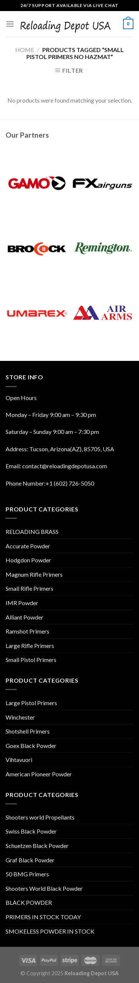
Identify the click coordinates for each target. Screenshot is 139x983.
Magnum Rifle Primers (34, 574)
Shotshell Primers (28, 731)
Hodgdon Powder (28, 559)
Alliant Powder (24, 617)
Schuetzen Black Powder (37, 845)
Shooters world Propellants (40, 817)
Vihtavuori (19, 759)
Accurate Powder (28, 545)
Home (24, 49)
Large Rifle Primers (30, 645)
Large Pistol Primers (31, 702)
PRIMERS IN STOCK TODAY (43, 916)
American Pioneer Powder (39, 773)
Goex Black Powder (31, 745)
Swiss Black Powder (31, 831)
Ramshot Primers (27, 631)
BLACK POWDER (29, 902)
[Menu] (10, 24)
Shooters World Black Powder (44, 888)
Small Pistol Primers (31, 659)
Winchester (20, 717)
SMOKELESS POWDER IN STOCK (50, 931)
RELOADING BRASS (32, 531)
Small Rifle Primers (29, 588)
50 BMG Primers (27, 873)
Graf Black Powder (30, 859)
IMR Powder (22, 602)
